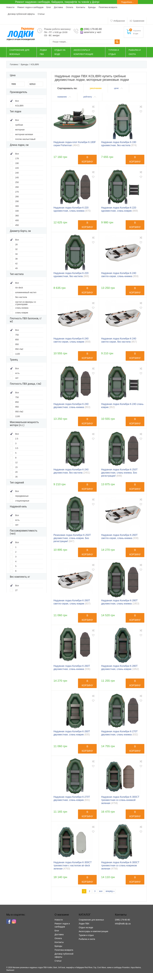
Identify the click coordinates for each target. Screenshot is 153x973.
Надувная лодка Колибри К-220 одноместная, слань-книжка (72, 209)
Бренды (92, 7)
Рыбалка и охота (87, 939)
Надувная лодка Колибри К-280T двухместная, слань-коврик (120, 667)
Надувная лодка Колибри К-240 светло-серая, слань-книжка (120, 275)
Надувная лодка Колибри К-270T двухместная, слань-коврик (71, 798)
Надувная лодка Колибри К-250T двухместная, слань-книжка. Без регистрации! (119, 472)
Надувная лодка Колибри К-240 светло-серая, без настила (119, 340)
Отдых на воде (86, 927)
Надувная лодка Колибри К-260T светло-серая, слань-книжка (120, 536)
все (100, 891)
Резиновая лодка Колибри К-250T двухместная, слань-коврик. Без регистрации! (72, 538)
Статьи (41, 14)
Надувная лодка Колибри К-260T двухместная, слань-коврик (71, 733)
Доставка (58, 7)
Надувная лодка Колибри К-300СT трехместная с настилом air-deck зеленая (72, 865)
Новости (10, 7)
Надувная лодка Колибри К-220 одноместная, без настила (71, 275)
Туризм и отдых (86, 935)
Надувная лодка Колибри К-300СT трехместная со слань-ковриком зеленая (120, 865)
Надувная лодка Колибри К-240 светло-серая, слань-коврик (72, 340)
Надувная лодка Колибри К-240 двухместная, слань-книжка (71, 405)
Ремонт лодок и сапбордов (30, 7)
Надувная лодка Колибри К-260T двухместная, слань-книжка (71, 667)
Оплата (69, 7)
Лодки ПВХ (84, 923)
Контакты (80, 7)
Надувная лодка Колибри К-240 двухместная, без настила (71, 471)
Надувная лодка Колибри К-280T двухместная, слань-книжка (120, 602)
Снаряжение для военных (91, 920)
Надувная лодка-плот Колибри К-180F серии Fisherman (74, 144)
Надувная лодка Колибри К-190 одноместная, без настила (119, 144)
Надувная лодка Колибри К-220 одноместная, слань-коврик (119, 209)
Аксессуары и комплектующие (93, 931)
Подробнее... (127, 2)
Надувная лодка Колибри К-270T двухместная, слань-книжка (119, 733)
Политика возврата (108, 7)
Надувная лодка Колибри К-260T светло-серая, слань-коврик (72, 602)
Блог (48, 7)
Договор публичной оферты (21, 14)
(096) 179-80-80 (93, 29)
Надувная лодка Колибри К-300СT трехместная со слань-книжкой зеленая (120, 800)
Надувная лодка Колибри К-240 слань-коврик (122, 405)
